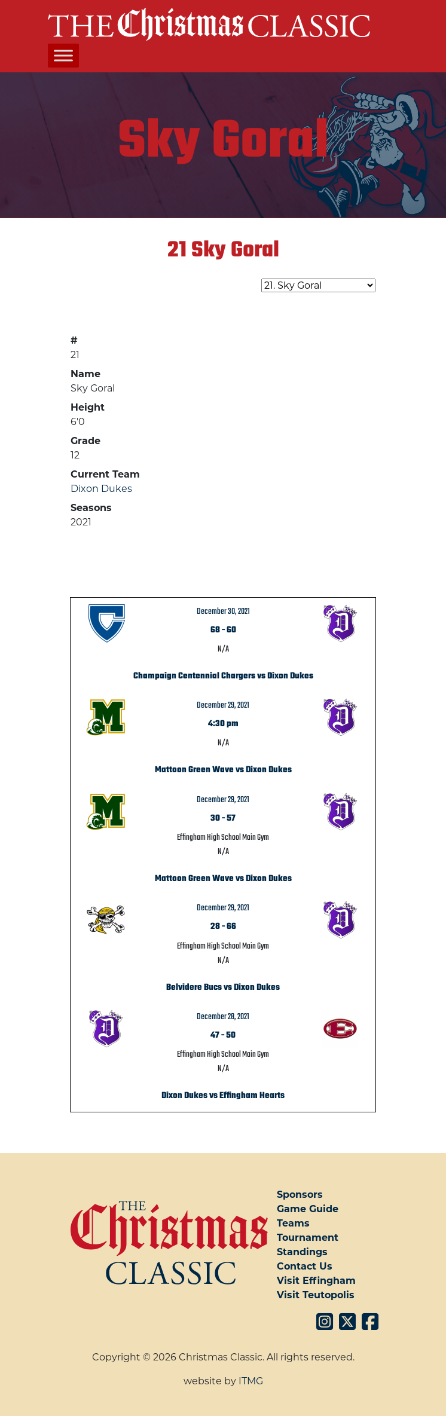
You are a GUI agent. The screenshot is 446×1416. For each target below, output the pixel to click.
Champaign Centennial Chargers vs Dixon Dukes (223, 676)
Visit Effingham (316, 1280)
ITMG (251, 1381)
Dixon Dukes (101, 488)
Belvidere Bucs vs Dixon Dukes (223, 987)
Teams (293, 1223)
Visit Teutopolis (316, 1295)
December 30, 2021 (223, 611)
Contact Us (304, 1266)
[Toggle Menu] (63, 56)
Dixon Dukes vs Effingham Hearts (223, 1095)
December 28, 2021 (223, 1017)
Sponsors (300, 1194)
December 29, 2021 (223, 705)
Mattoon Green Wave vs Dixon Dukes (223, 770)
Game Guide (307, 1209)
